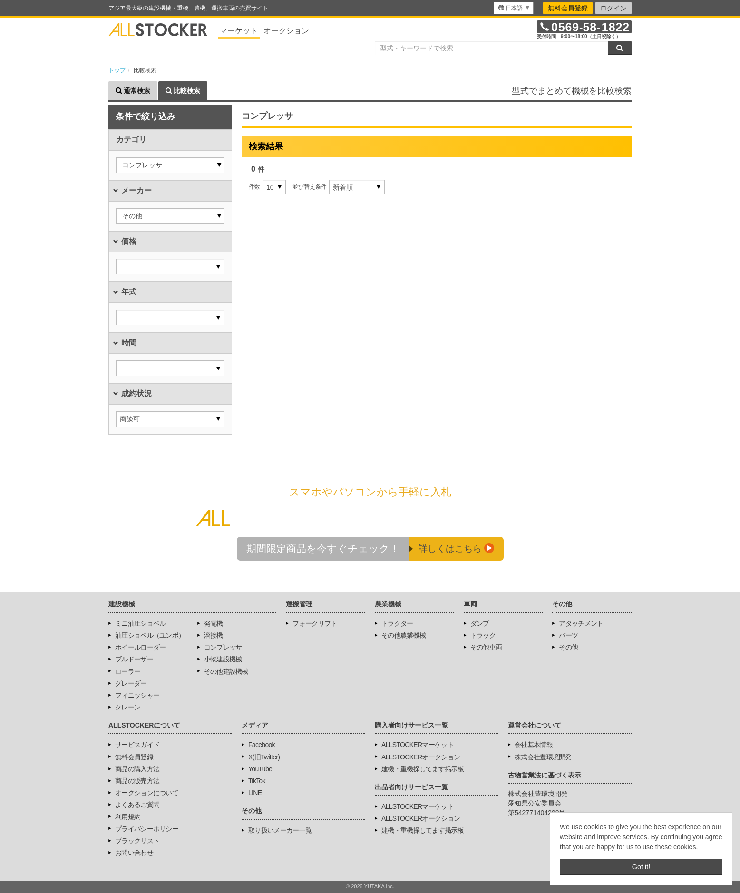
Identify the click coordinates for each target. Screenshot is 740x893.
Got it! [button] (641, 867)
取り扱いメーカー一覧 (280, 830)
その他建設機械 (226, 671)
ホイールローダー (140, 647)
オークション (286, 31)
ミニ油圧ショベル (140, 623)
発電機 (213, 623)
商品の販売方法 (137, 781)
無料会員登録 (568, 8)
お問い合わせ (134, 852)
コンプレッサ (223, 647)
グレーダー (131, 683)
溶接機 (213, 635)
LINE (255, 792)
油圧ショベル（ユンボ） (150, 635)
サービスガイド (137, 744)
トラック (483, 635)
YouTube (260, 769)
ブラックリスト (137, 840)
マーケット (239, 31)
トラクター (397, 623)
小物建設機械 (223, 659)
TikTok (256, 781)
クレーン (127, 707)
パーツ (568, 635)
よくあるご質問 (137, 804)
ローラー (127, 671)
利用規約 (127, 817)
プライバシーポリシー (146, 829)
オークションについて (146, 792)
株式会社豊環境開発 (543, 757)
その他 (568, 647)
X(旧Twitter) (264, 757)
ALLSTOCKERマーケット (417, 744)
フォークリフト (314, 623)
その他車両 (486, 647)
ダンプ (479, 623)
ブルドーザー (134, 659)
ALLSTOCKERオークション (420, 757)
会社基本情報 (534, 744)
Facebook (261, 744)
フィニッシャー (137, 695)
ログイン (613, 8)
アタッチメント (581, 623)
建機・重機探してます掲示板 (422, 769)
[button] (170, 165)
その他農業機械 (403, 635)
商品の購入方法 (137, 769)
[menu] (514, 8)
